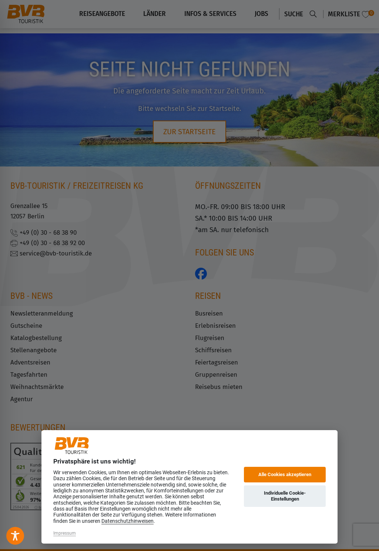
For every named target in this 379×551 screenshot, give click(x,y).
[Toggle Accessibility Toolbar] (15, 535)
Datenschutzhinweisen (127, 521)
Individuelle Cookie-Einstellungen (285, 496)
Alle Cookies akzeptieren (284, 474)
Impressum (64, 533)
